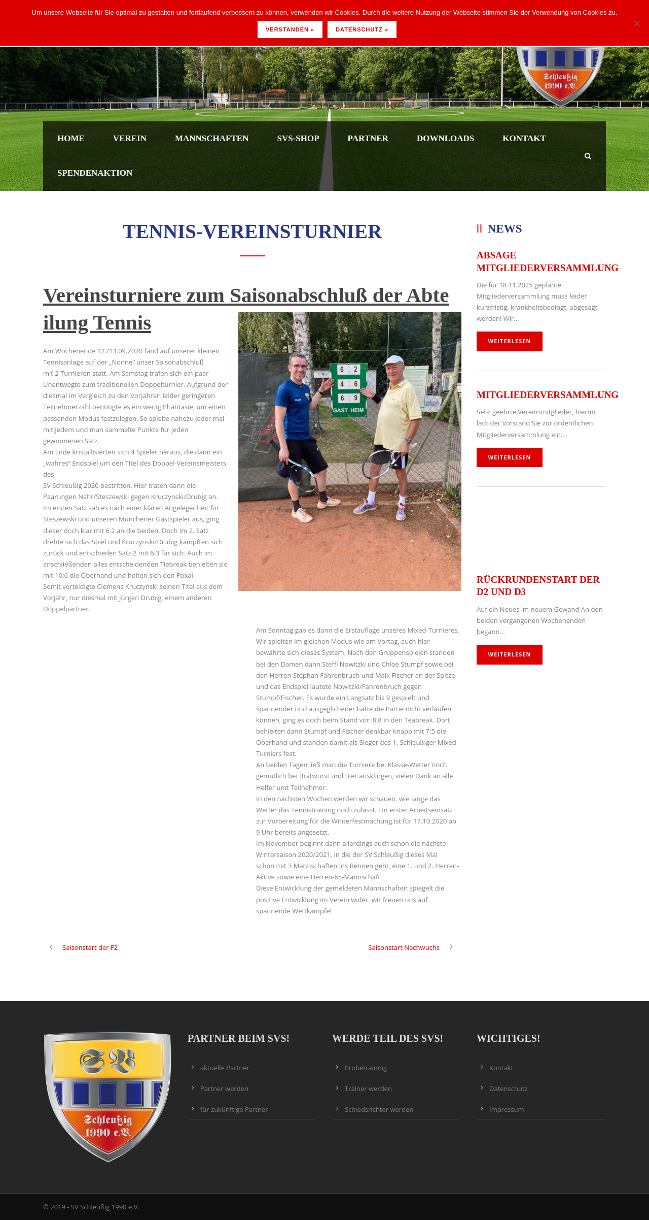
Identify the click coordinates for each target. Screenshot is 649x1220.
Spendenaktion (94, 173)
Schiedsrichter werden (379, 1109)
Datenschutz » (362, 29)
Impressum (506, 1109)
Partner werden (224, 1088)
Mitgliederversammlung (548, 394)
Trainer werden (368, 1088)
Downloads (445, 138)
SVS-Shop (298, 138)
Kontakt (524, 138)
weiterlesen (509, 341)
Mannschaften (211, 138)
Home (71, 138)
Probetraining (366, 1067)
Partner (368, 138)
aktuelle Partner (224, 1067)
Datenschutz (508, 1088)
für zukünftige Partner (234, 1109)
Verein (130, 138)
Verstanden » (290, 29)
